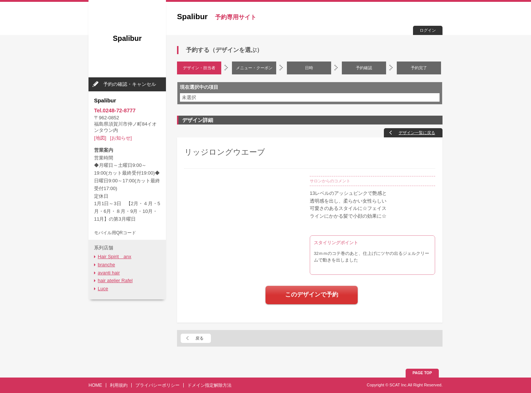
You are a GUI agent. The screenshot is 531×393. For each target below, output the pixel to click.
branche (106, 264)
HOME (95, 385)
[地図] (100, 138)
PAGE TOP (422, 373)
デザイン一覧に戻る (417, 132)
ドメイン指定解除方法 (209, 385)
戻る (199, 338)
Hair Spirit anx (114, 256)
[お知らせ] (121, 138)
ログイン (428, 30)
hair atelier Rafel (115, 280)
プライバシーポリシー (157, 385)
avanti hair (109, 273)
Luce (103, 288)
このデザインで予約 (311, 294)
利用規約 (119, 385)
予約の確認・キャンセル (129, 84)
